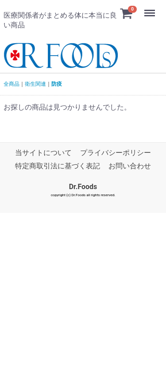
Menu (150, 9)
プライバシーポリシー (115, 152)
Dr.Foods (83, 186)
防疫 (56, 84)
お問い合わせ (129, 166)
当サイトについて (43, 152)
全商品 (11, 84)
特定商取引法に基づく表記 (57, 166)
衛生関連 (35, 84)
